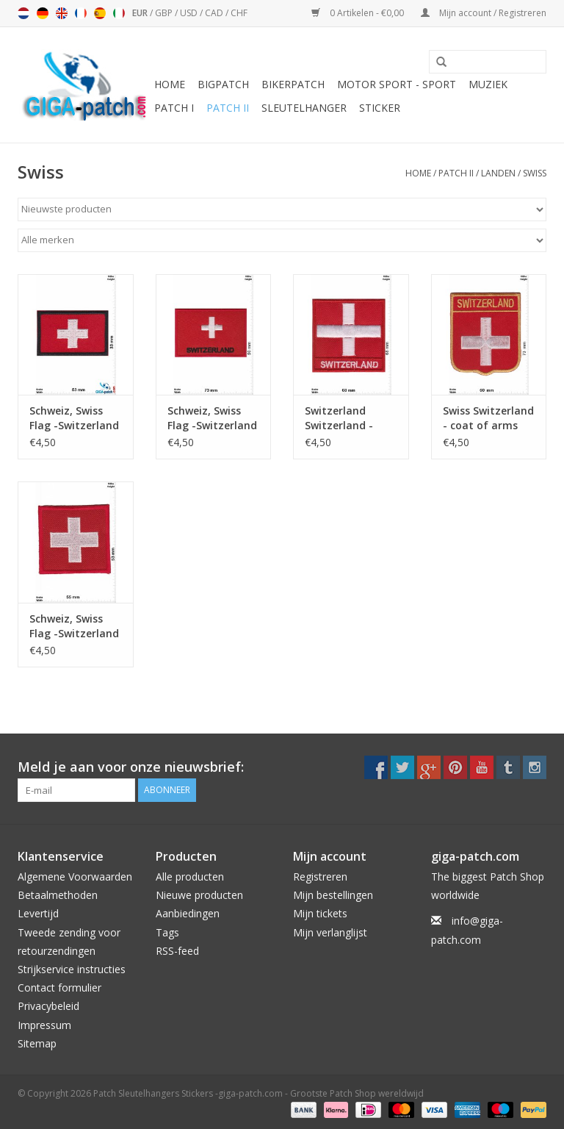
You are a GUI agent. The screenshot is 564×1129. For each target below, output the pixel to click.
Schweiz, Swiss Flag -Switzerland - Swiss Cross (212, 418)
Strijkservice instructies (72, 969)
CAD (215, 13)
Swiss (534, 173)
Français (81, 13)
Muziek (488, 84)
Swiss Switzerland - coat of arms (488, 418)
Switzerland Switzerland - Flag (339, 418)
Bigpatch (223, 84)
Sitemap (37, 1043)
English (62, 13)
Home (169, 84)
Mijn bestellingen (333, 895)
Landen (498, 173)
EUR (141, 13)
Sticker (379, 108)
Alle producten (190, 877)
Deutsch (42, 13)
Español (100, 13)
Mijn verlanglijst (330, 932)
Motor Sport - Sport (396, 84)
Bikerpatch (293, 84)
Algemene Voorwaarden (75, 877)
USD (190, 13)
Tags (167, 932)
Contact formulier (59, 987)
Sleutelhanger (304, 108)
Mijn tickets (320, 913)
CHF (239, 13)
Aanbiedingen (188, 913)
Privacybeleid (48, 1006)
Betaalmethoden (58, 895)
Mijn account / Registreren (483, 13)
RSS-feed (177, 951)
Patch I (174, 108)
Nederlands (23, 13)
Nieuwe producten (199, 895)
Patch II (227, 108)
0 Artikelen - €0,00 (358, 13)
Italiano (119, 13)
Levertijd (38, 913)
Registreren (320, 877)
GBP (165, 13)
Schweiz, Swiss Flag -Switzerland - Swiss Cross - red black (74, 418)
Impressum (44, 1025)
